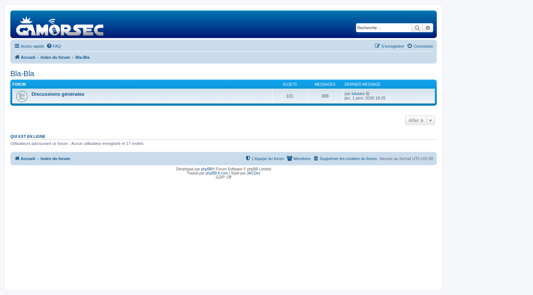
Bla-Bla (22, 73)
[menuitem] (53, 46)
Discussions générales (57, 94)
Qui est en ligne (28, 136)
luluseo (358, 93)
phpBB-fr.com (217, 173)
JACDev (254, 173)
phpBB (206, 169)
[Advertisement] (223, 233)
